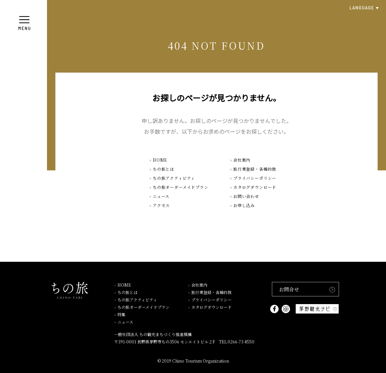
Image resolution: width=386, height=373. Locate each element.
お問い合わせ (246, 196)
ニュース (161, 196)
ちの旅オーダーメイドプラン (180, 187)
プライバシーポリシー (254, 178)
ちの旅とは (163, 169)
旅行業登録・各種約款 (254, 169)
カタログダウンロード (254, 187)
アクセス (161, 205)
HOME (160, 160)
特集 (121, 314)
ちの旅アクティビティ (174, 178)
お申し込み (244, 205)
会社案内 (241, 160)
